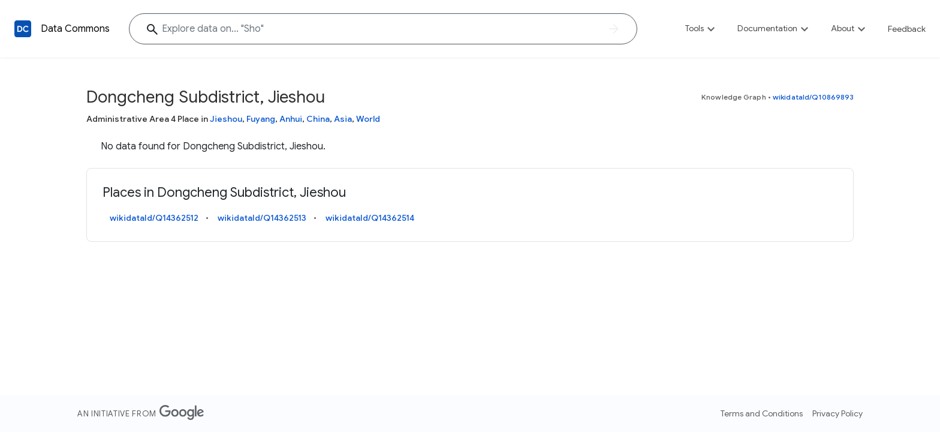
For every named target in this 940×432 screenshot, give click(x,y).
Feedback (907, 28)
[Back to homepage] (22, 28)
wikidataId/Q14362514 (370, 217)
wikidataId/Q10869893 (813, 96)
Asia (343, 118)
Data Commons (75, 29)
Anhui (290, 118)
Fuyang (260, 118)
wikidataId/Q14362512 (154, 217)
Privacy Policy (837, 413)
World (368, 118)
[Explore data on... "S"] (383, 28)
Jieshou (226, 118)
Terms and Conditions (762, 413)
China (318, 118)
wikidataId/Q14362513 (262, 217)
